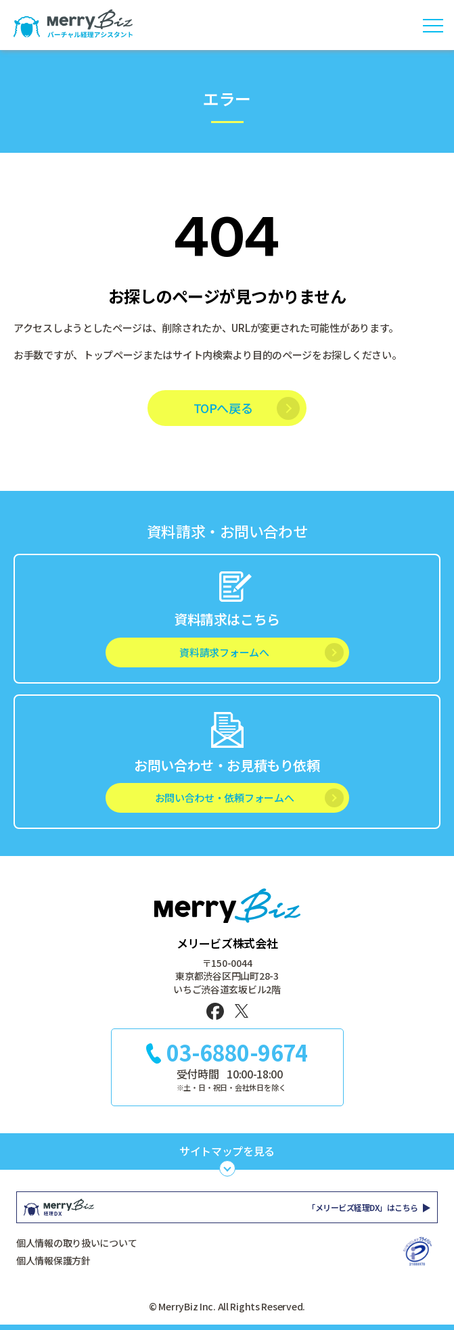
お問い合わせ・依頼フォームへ (224, 797)
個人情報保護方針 (53, 1260)
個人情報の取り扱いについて (76, 1243)
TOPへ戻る (223, 408)
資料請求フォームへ (224, 652)
